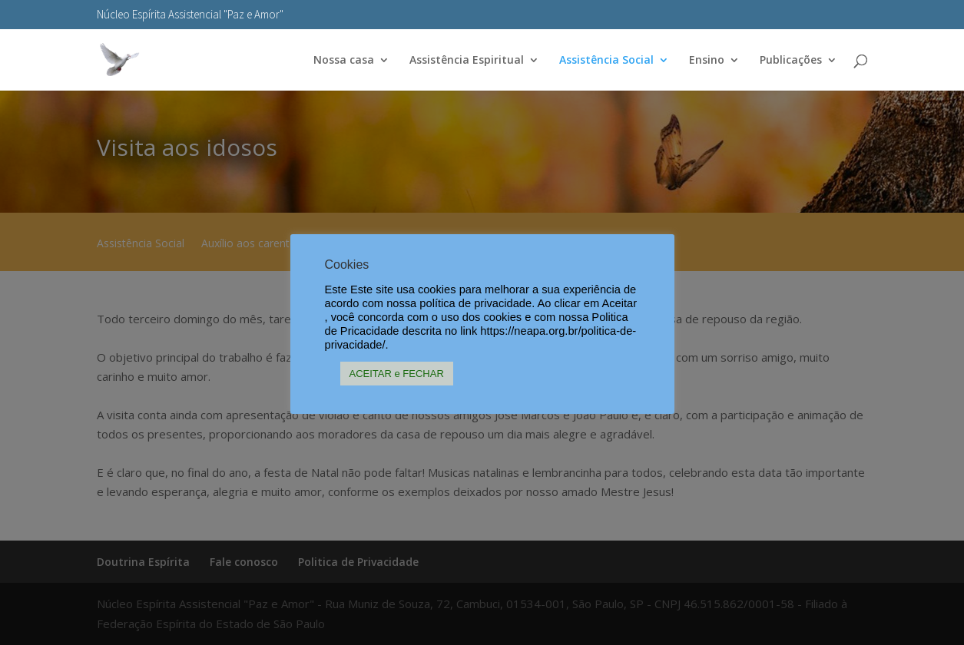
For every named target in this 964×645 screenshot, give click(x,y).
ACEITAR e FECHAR (396, 373)
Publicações (791, 61)
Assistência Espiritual (466, 61)
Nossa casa (343, 61)
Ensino (706, 61)
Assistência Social (606, 61)
